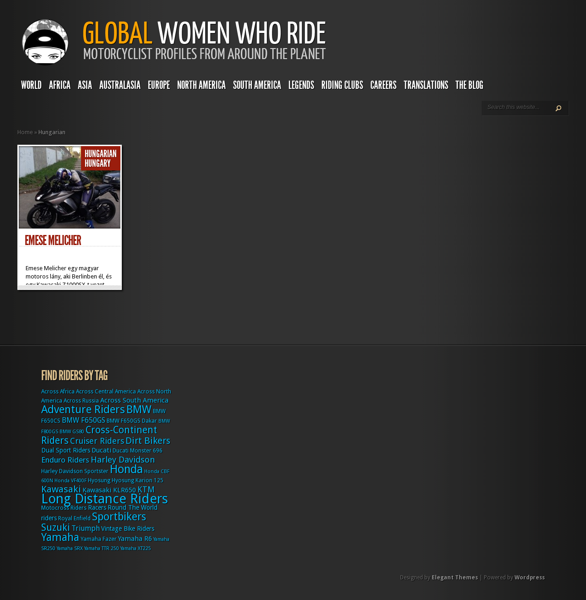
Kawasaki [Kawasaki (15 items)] (61, 489)
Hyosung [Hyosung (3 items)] (99, 480)
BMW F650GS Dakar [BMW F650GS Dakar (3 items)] (132, 421)
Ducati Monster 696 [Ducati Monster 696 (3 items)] (138, 450)
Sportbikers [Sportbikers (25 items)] (119, 516)
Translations (426, 85)
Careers (383, 85)
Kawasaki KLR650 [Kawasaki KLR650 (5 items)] (109, 490)
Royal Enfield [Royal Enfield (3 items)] (74, 518)
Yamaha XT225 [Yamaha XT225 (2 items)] (135, 548)
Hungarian (101, 154)
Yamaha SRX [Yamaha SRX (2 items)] (70, 548)
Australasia (120, 85)
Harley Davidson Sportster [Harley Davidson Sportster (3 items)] (75, 471)
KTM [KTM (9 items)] (146, 489)
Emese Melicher (53, 240)
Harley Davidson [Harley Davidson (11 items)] (123, 459)
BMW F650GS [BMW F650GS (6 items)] (83, 420)
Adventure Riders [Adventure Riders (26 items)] (83, 409)
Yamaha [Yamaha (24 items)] (60, 537)
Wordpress (530, 577)
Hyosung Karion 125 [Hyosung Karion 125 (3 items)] (137, 480)
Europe (159, 85)
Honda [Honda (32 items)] (126, 469)
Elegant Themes (455, 577)
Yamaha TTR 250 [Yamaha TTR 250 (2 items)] (101, 548)
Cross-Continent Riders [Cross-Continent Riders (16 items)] (99, 435)
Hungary (98, 163)
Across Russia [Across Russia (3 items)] (81, 401)
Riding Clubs (342, 85)
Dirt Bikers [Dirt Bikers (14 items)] (147, 440)
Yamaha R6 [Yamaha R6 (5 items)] (135, 539)
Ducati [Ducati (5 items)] (101, 450)
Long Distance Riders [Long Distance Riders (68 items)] (104, 499)
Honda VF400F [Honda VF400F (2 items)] (70, 481)
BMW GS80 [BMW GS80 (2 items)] (72, 432)
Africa (60, 85)
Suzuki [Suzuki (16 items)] (55, 527)
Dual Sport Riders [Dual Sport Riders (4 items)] (65, 450)
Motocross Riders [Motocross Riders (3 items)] (64, 508)
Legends (301, 85)
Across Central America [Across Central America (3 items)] (106, 391)
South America (257, 85)
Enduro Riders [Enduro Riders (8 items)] (65, 459)
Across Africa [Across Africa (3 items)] (58, 391)
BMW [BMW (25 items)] (139, 409)
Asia (85, 85)
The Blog (469, 85)
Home (25, 132)
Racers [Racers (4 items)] (97, 507)
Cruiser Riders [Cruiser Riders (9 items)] (97, 441)
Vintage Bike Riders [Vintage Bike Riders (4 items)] (127, 528)
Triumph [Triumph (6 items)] (85, 528)
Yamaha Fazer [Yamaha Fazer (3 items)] (99, 539)
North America (201, 85)
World (31, 85)
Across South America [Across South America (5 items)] (134, 400)
